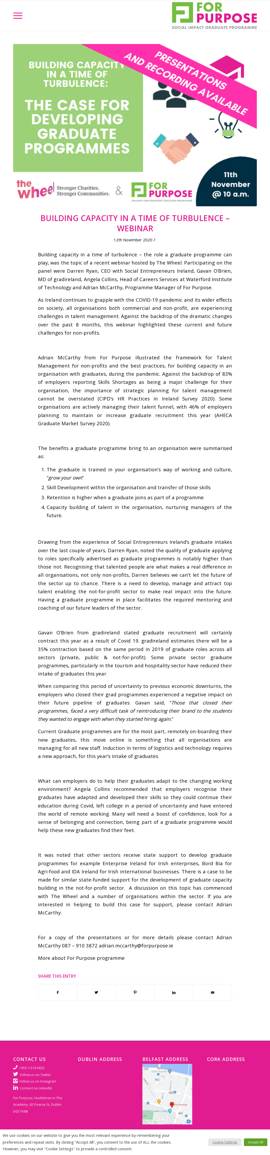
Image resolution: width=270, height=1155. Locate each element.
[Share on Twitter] (96, 992)
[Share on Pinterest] (135, 992)
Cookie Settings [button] (225, 1142)
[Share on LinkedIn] (174, 992)
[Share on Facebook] (57, 992)
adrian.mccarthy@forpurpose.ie (136, 945)
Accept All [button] (255, 1142)
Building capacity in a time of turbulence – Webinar (135, 223)
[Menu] (18, 15)
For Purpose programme (96, 958)
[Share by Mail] (212, 992)
